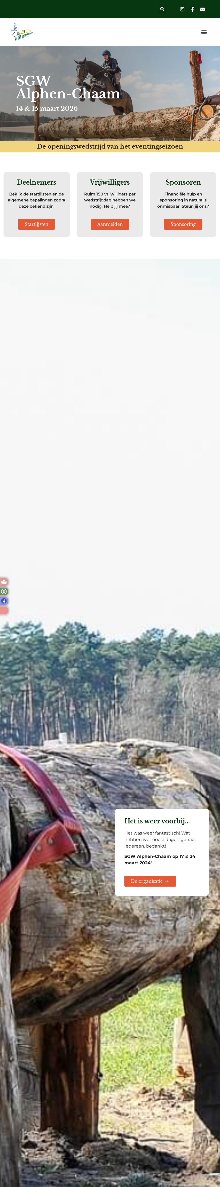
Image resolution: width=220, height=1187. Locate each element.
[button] (162, 9)
